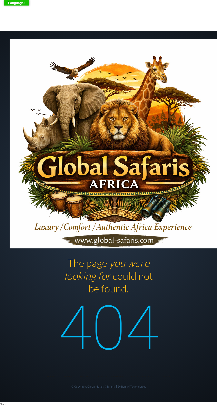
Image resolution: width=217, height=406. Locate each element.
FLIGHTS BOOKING (142, 376)
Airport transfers (110, 376)
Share (3, 404)
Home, (51, 376)
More (166, 376)
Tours (68, 376)
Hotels (85, 376)
